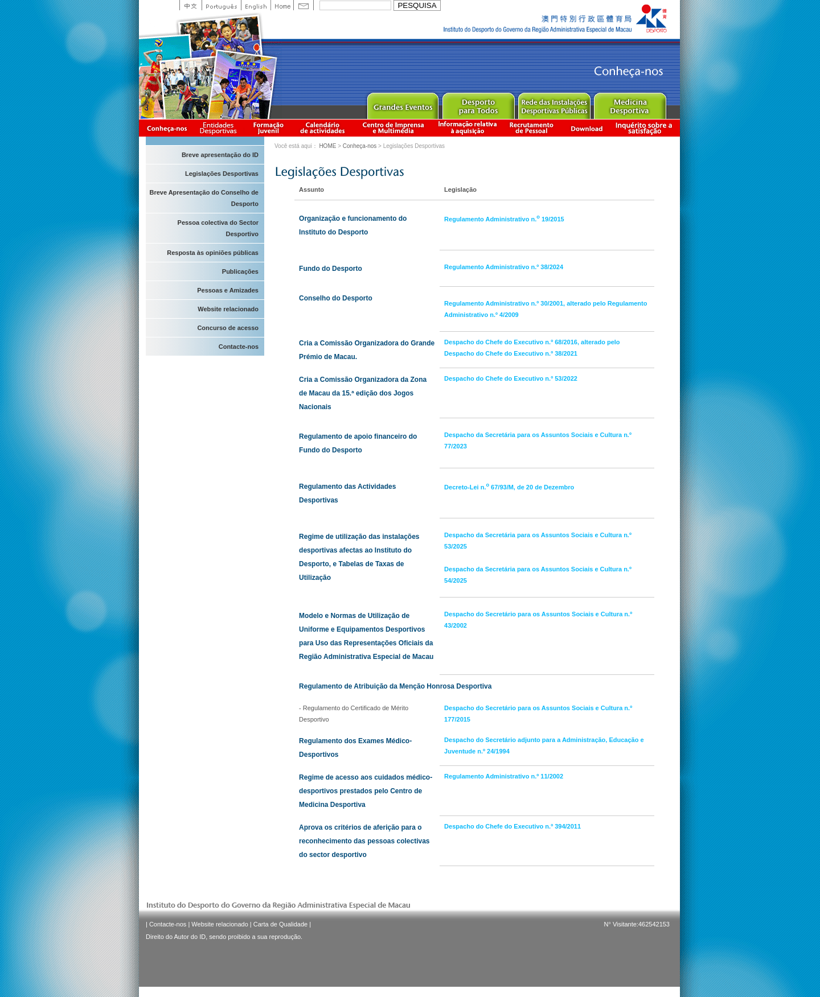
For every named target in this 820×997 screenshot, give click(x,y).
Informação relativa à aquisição (467, 128)
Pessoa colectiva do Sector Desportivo (218, 228)
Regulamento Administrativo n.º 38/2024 (503, 266)
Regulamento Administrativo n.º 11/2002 (503, 776)
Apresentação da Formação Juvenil (268, 128)
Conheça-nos (167, 128)
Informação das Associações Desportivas (220, 128)
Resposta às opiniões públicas (213, 252)
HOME (327, 146)
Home (281, 5)
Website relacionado (228, 309)
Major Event (402, 103)
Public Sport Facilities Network (554, 103)
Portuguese (221, 5)
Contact (303, 5)
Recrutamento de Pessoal (531, 128)
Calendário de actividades (323, 128)
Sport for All (478, 103)
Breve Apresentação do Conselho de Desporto (204, 198)
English (255, 5)
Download (586, 128)
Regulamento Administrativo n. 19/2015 (504, 219)
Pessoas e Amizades (228, 290)
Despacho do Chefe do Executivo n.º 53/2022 (510, 378)
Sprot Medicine (629, 103)
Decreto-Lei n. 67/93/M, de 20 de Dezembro (509, 487)
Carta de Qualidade (280, 924)
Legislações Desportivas (222, 173)
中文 (190, 5)
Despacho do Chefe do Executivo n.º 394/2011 (512, 826)
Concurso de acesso (228, 327)
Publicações (240, 271)
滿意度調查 (646, 128)
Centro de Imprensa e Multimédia (394, 128)
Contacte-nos (239, 346)
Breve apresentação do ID (220, 154)
